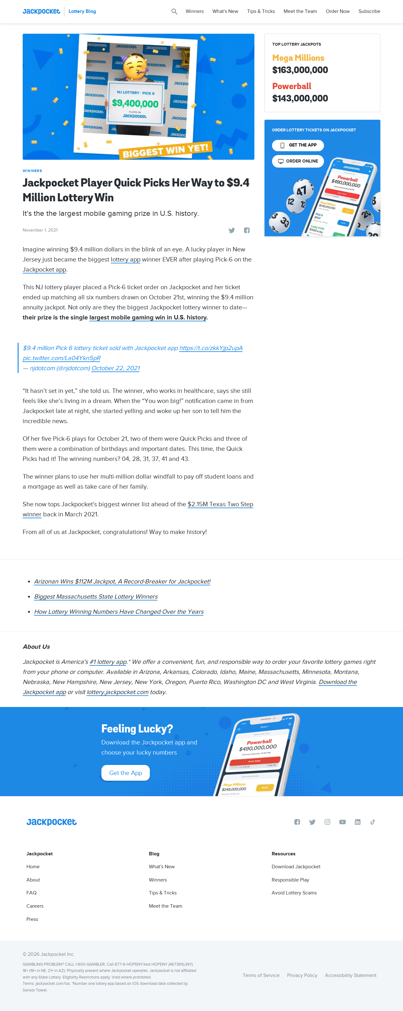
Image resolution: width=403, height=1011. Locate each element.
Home (33, 867)
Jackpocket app (44, 269)
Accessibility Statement (351, 975)
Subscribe (369, 11)
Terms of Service (261, 975)
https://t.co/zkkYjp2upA (210, 347)
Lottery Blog (82, 11)
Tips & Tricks (261, 11)
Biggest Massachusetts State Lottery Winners (95, 596)
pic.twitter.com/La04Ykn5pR (61, 357)
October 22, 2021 (115, 368)
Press (32, 919)
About (33, 880)
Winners (195, 11)
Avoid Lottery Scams (294, 893)
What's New (225, 11)
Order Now (338, 11)
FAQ (31, 893)
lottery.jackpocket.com (117, 691)
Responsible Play (290, 880)
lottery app (125, 259)
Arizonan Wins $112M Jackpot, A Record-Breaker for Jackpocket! (122, 581)
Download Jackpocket (296, 867)
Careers (34, 906)
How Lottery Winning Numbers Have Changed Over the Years (118, 611)
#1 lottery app (107, 661)
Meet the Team (300, 11)
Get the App (125, 772)
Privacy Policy (302, 975)
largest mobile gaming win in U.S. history (147, 317)
